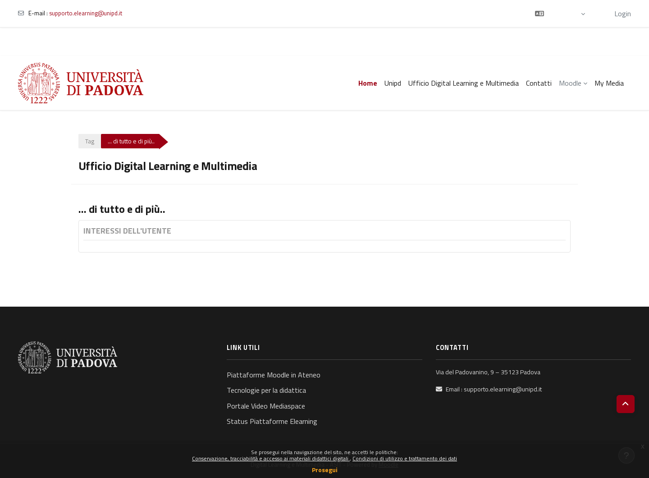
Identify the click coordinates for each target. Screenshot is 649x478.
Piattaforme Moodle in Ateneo (273, 374)
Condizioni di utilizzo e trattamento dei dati (404, 458)
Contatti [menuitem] (539, 83)
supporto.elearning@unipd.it (85, 13)
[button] (560, 13)
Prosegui (325, 469)
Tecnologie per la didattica (266, 390)
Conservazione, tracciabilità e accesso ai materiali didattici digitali (271, 458)
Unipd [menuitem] (392, 83)
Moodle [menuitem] (570, 83)
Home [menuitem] (367, 83)
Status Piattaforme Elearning (272, 421)
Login (622, 13)
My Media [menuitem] (609, 83)
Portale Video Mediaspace (266, 405)
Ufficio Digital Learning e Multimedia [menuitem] (463, 83)
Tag (89, 141)
